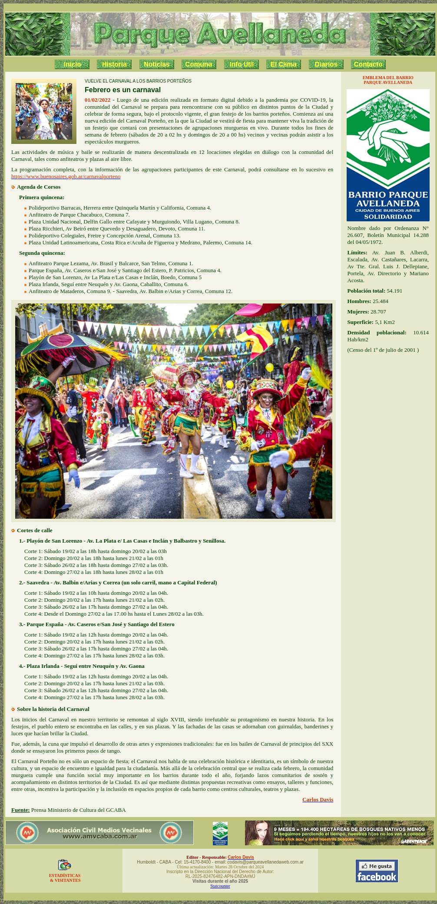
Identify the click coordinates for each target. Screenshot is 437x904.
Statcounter (220, 886)
